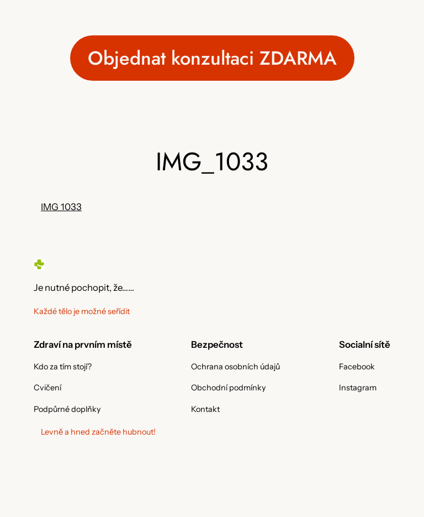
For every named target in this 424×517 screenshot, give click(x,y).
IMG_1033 (61, 206)
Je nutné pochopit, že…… (84, 287)
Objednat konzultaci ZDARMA (212, 58)
